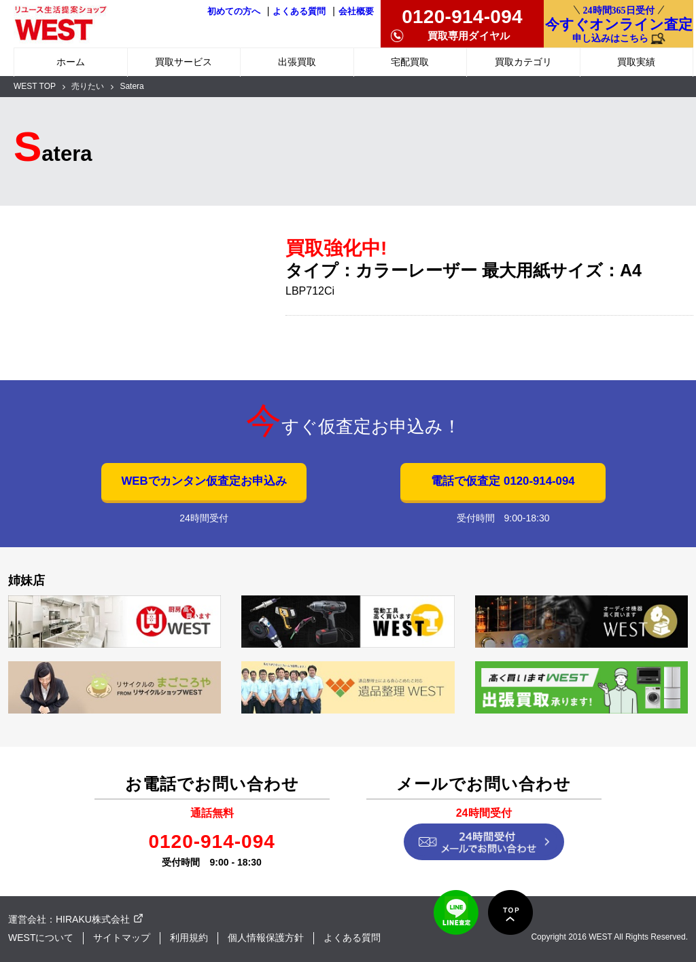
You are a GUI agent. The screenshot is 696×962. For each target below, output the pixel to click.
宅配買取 (410, 61)
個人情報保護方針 (266, 937)
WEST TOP (35, 86)
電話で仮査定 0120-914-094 (502, 481)
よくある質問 (299, 11)
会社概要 (356, 11)
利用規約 (189, 937)
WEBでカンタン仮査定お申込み (203, 481)
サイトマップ (121, 937)
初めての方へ (233, 11)
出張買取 (297, 61)
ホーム (70, 61)
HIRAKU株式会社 (93, 919)
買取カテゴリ (523, 61)
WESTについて (40, 937)
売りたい (87, 86)
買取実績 (636, 61)
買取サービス (183, 61)
